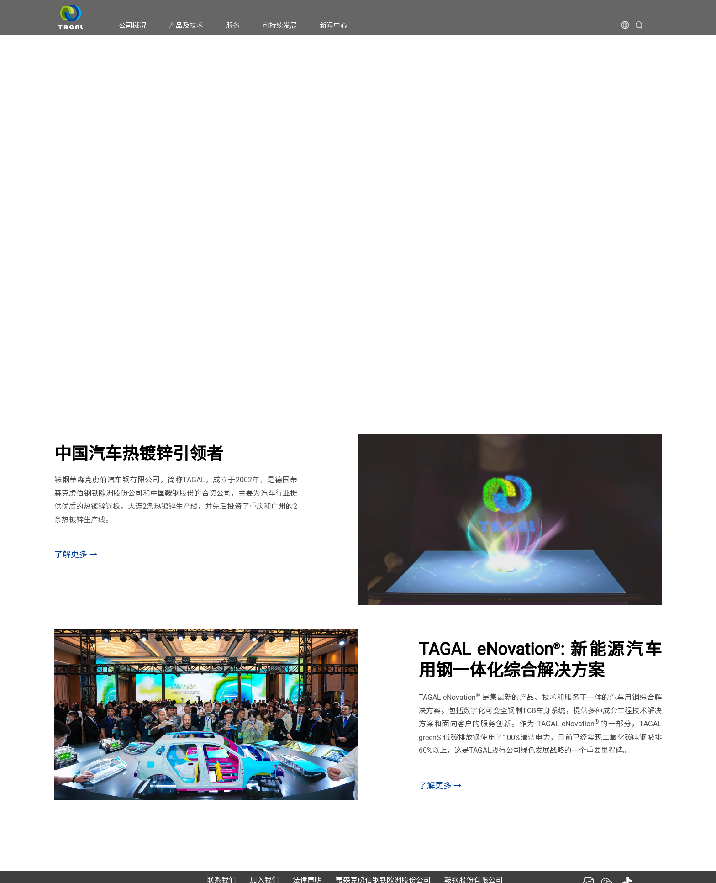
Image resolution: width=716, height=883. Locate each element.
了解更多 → (75, 554)
